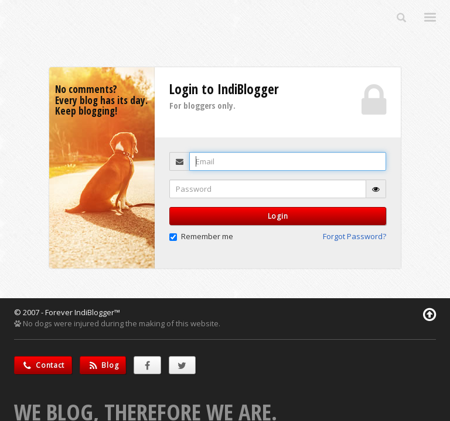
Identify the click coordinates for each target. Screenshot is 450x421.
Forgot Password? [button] (354, 236)
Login (278, 216)
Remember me (201, 236)
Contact (43, 365)
